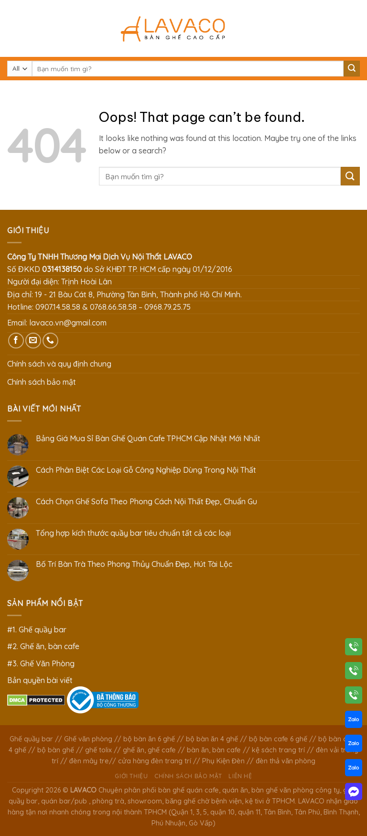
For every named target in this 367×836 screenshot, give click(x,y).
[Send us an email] (33, 340)
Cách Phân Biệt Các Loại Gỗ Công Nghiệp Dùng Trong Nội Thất (146, 470)
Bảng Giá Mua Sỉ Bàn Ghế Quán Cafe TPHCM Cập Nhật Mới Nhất (148, 438)
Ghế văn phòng (88, 739)
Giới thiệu (131, 776)
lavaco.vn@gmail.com (68, 322)
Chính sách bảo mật (41, 382)
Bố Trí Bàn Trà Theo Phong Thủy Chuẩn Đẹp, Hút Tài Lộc (134, 564)
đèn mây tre (89, 761)
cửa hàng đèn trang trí (154, 761)
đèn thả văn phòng (285, 761)
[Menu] (13, 28)
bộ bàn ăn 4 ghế (212, 739)
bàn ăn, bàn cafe (214, 750)
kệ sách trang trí (278, 750)
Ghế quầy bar (31, 739)
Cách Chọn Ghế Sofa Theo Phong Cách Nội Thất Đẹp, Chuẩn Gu (147, 501)
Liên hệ (240, 776)
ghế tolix (98, 750)
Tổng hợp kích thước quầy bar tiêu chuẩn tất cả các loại (133, 533)
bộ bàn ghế (55, 750)
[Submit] (352, 69)
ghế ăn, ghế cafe (149, 750)
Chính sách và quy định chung (59, 364)
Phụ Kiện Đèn (223, 761)
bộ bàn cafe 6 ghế (278, 739)
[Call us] (50, 340)
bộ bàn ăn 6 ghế (149, 739)
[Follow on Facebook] (16, 340)
